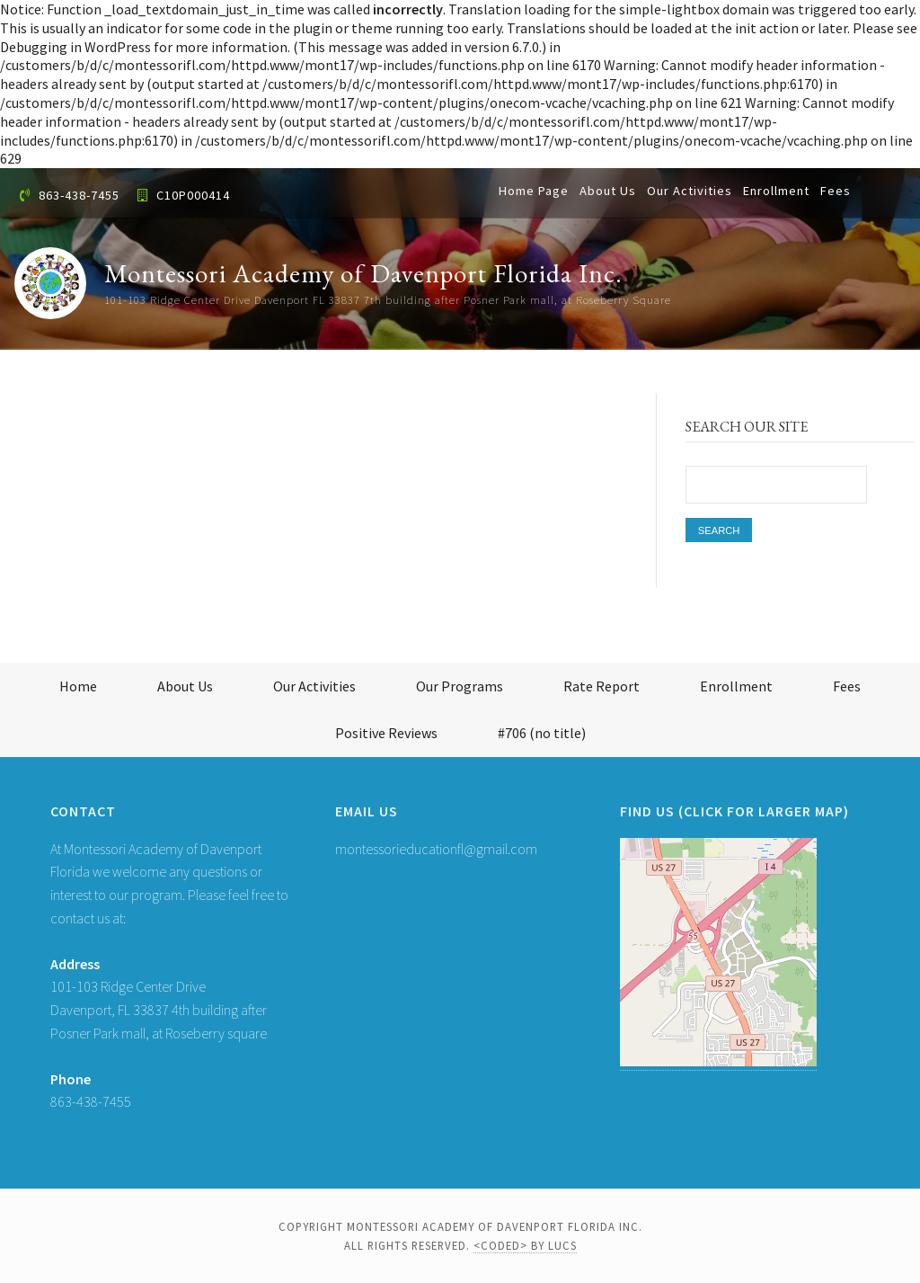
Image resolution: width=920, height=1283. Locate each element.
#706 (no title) (542, 733)
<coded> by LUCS (525, 1245)
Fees (835, 191)
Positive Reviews (386, 733)
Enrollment (776, 191)
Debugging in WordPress (75, 47)
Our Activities (689, 191)
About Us (607, 191)
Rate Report (601, 686)
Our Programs (459, 686)
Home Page (534, 191)
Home (78, 686)
